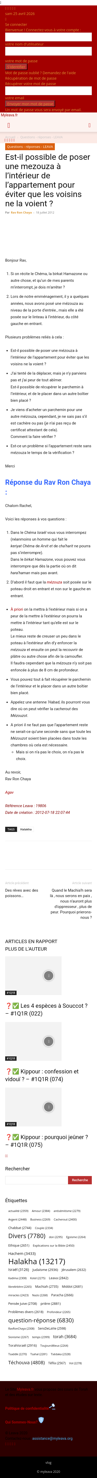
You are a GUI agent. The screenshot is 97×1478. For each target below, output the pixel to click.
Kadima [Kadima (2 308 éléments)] (17, 1278)
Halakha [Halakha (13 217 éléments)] (36, 1261)
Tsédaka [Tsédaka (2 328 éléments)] (60, 1354)
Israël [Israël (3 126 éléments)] (18, 1269)
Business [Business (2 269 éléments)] (40, 1219)
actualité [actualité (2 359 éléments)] (18, 1211)
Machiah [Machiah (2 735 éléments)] (46, 1286)
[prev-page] (5, 1156)
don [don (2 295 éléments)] (56, 1237)
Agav (9, 792)
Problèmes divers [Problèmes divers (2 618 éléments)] (25, 1312)
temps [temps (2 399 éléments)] (41, 1337)
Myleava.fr (25, 1389)
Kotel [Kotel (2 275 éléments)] (38, 1278)
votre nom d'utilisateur (24, 44)
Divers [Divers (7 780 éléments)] (27, 1236)
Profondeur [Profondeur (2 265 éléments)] (59, 1312)
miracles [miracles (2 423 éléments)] (18, 1295)
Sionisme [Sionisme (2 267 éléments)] (18, 1337)
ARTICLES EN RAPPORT (31, 941)
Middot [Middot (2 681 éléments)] (72, 1286)
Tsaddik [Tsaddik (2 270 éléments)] (17, 1354)
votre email (14, 97)
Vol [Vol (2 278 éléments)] (75, 1363)
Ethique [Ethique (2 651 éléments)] (18, 1245)
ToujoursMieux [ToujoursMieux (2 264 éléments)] (54, 1345)
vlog (48, 1462)
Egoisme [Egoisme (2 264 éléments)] (76, 1237)
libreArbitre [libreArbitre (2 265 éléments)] (20, 1286)
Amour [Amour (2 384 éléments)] (41, 1211)
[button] (9, 125)
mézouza (54, 582)
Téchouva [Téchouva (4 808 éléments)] (26, 1362)
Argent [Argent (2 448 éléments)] (17, 1219)
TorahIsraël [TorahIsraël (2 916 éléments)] (22, 1345)
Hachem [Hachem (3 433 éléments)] (22, 1253)
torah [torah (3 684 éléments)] (64, 1336)
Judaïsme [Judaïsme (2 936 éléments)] (45, 1269)
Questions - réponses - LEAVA (30, 146)
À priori (17, 609)
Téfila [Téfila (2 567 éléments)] (57, 1363)
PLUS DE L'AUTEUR (26, 949)
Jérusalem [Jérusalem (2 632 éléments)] (74, 1270)
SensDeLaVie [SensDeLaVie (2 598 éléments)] (52, 1328)
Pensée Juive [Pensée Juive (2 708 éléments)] (22, 1303)
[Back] (5, 19)
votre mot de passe (21, 60)
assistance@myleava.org (52, 1438)
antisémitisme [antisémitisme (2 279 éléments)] (67, 1211)
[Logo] (1, 134)
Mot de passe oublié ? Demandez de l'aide (40, 72)
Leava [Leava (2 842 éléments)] (58, 1278)
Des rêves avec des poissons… (21, 893)
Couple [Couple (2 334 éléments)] (44, 1228)
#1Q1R (11, 993)
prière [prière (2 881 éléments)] (51, 1303)
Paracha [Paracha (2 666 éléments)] (62, 1295)
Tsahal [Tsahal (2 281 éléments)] (38, 1354)
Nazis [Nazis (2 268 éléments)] (40, 1295)
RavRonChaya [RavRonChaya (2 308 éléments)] (21, 1328)
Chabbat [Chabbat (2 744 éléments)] (19, 1228)
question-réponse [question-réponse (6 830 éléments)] (41, 1320)
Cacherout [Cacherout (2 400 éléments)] (65, 1219)
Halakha (26, 829)
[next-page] (7, 1156)
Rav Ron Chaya (21, 212)
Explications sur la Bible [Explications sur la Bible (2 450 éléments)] (53, 1245)
